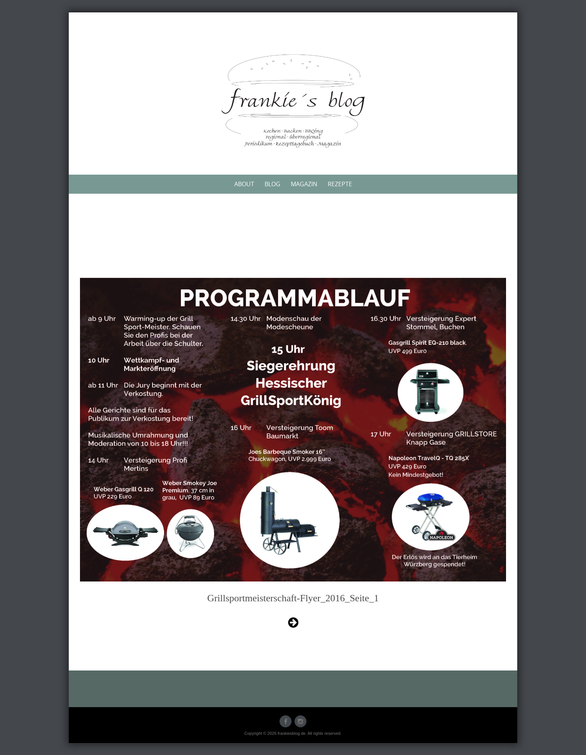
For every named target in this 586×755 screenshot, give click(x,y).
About (244, 184)
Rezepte (340, 184)
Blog (272, 184)
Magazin (304, 184)
